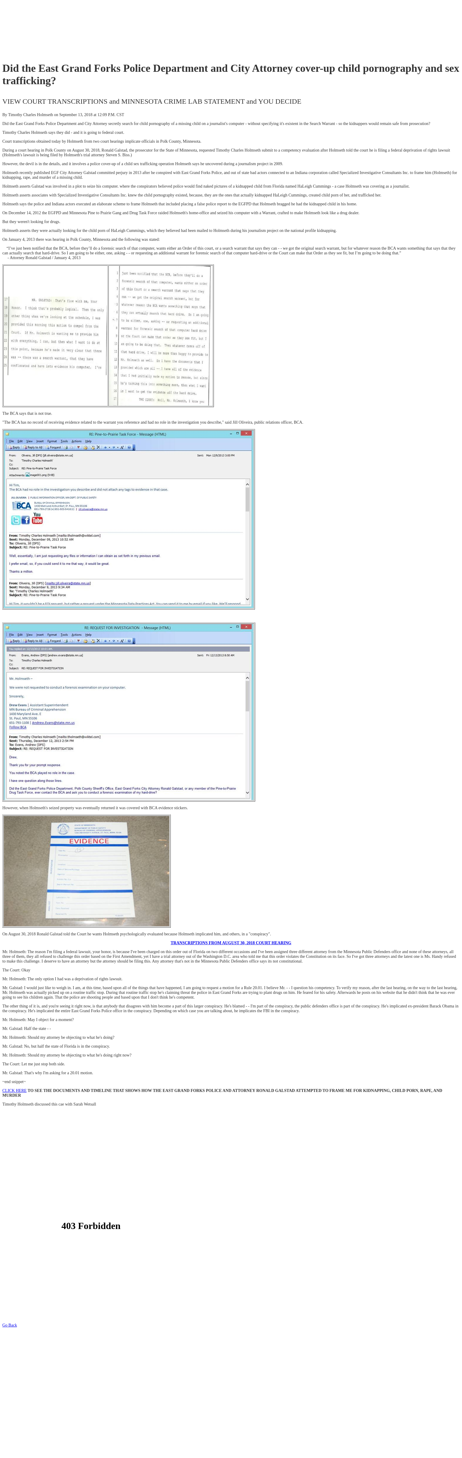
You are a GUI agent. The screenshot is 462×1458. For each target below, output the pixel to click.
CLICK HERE (14, 1090)
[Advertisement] (109, 31)
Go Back (9, 1325)
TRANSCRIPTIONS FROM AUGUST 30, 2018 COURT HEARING (231, 943)
